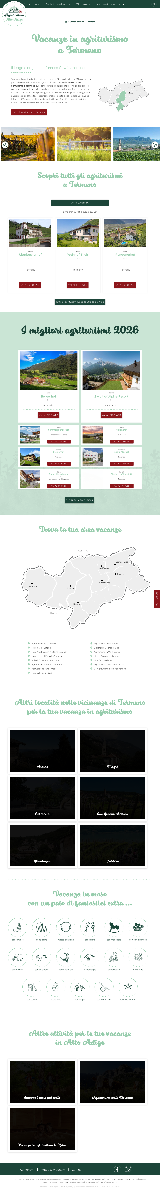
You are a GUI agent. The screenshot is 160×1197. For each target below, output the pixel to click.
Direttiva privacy (66, 1194)
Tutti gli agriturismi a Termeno (29, 112)
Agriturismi (156, 599)
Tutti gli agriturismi (79, 500)
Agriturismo (30, 4)
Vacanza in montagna (109, 4)
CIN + (30, 259)
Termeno (30, 269)
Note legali (53, 1194)
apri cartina (80, 202)
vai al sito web (30, 285)
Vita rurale (82, 4)
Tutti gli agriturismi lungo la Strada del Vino (80, 301)
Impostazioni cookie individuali (87, 1194)
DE (154, 4)
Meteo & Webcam (53, 1177)
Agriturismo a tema (56, 4)
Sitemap (43, 1194)
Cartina (77, 1177)
